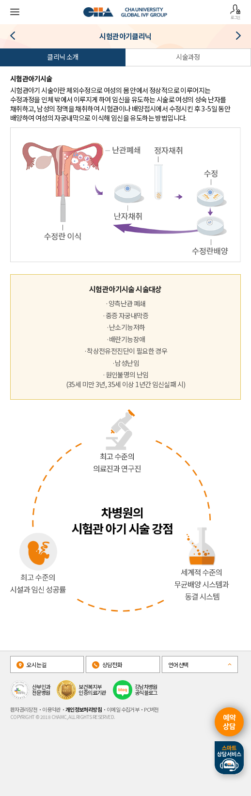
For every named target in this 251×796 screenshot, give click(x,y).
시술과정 (188, 57)
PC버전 (151, 709)
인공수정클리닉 (235, 37)
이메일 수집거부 (123, 709)
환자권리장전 (23, 709)
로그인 (235, 11)
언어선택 (178, 664)
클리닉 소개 (62, 57)
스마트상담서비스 (229, 757)
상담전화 (107, 664)
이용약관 (51, 709)
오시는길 (31, 664)
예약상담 (229, 721)
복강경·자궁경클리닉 (16, 37)
